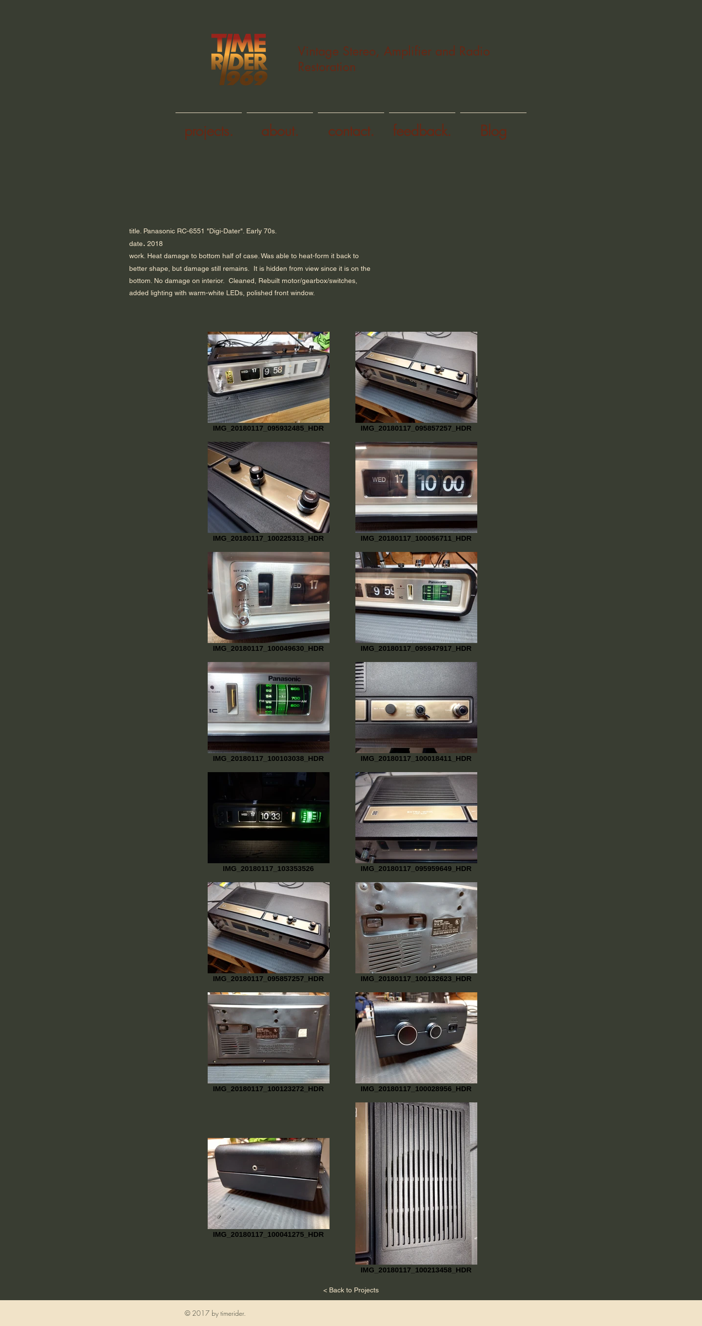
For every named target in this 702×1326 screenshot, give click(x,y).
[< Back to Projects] (351, 1290)
